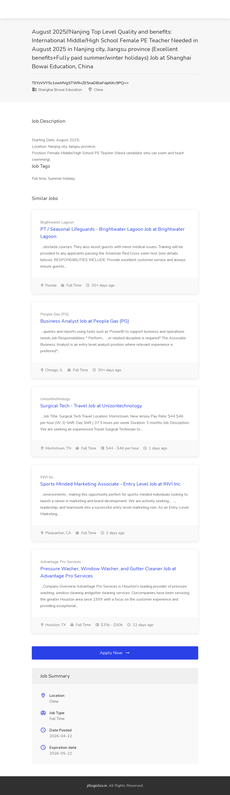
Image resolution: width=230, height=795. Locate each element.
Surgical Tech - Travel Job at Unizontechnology (91, 406)
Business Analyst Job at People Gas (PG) (84, 321)
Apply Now (115, 653)
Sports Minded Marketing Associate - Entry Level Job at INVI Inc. (110, 484)
